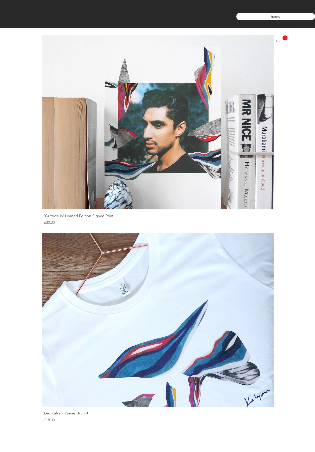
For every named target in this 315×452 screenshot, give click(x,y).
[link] (282, 39)
